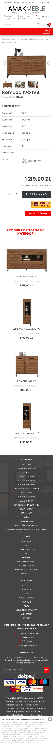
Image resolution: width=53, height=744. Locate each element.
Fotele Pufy (26, 472)
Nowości (26, 541)
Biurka (27, 517)
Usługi (27, 606)
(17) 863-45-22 (28, 637)
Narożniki (26, 464)
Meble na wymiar (26, 598)
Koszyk (49, 24)
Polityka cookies (26, 565)
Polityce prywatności (16, 742)
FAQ (26, 553)
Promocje (26, 602)
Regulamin (26, 557)
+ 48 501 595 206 (12, 2)
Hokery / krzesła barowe (26, 525)
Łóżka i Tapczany (26, 476)
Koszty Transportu (26, 549)
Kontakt (26, 618)
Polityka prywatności (26, 561)
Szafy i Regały (26, 509)
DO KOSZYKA (36, 194)
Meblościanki (26, 493)
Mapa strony (26, 614)
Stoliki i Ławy (26, 513)
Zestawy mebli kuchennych (26, 489)
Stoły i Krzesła (26, 521)
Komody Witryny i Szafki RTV (26, 505)
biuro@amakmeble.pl (28, 645)
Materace (26, 585)
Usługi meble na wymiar (26, 610)
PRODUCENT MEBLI (26, 9)
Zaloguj (44, 2)
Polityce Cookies (33, 742)
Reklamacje (26, 574)
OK (46, 669)
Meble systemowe (26, 501)
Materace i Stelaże (26, 480)
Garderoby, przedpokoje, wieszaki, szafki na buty (26, 529)
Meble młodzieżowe (26, 497)
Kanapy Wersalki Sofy (26, 468)
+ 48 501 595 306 (27, 2)
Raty (26, 545)
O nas (26, 594)
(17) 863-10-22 (28, 641)
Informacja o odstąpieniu (26, 569)
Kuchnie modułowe (26, 484)
